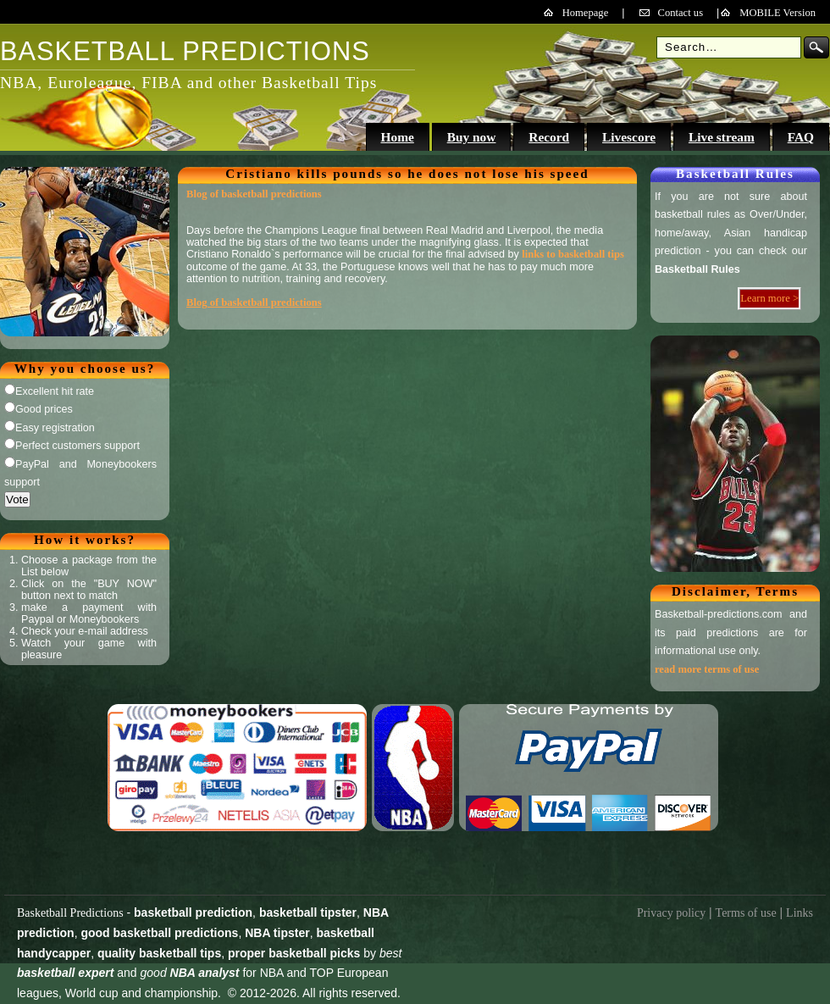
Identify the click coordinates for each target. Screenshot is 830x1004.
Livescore (629, 137)
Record (548, 137)
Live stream (722, 137)
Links (799, 913)
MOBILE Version (777, 13)
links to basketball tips (573, 254)
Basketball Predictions (70, 913)
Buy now (471, 137)
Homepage (585, 13)
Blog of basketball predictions (254, 194)
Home (396, 137)
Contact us (681, 13)
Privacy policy (671, 913)
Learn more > (769, 298)
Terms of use (746, 913)
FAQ (801, 137)
